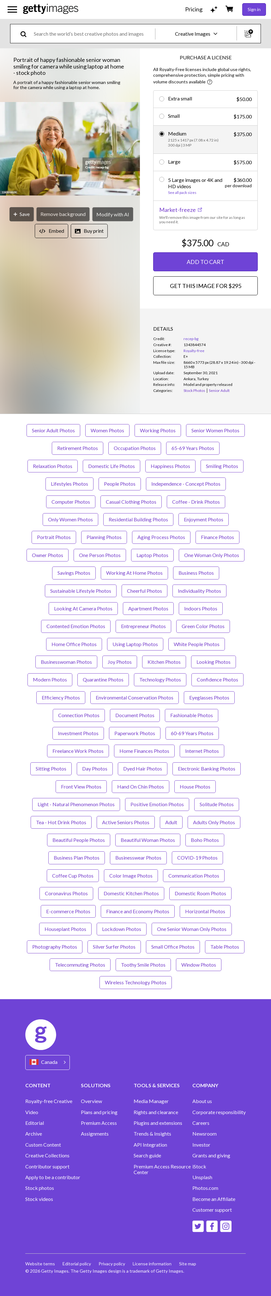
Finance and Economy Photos (137, 911)
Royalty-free (194, 350)
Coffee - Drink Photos (196, 502)
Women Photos (107, 430)
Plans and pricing (99, 1112)
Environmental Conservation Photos (134, 697)
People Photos (120, 484)
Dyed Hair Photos (142, 768)
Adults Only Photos (214, 822)
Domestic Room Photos (200, 893)
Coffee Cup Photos (72, 876)
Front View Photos (81, 786)
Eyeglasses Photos (209, 697)
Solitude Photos (217, 804)
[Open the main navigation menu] (12, 9)
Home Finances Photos (144, 751)
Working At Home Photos (134, 573)
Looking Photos (213, 662)
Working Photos (158, 430)
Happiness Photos (170, 466)
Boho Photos (205, 840)
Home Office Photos (74, 644)
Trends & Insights (152, 1134)
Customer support (212, 1210)
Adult (171, 822)
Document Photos (134, 715)
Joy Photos (120, 662)
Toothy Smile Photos (143, 965)
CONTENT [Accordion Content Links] (38, 1085)
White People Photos (197, 644)
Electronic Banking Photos (206, 768)
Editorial (34, 1123)
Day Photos (94, 768)
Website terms (40, 1263)
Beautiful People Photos (78, 840)
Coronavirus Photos (66, 893)
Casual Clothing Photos (131, 502)
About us (202, 1101)
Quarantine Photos (103, 679)
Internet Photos (202, 751)
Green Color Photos (203, 626)
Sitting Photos (51, 768)
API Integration (150, 1145)
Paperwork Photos (134, 733)
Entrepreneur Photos (143, 626)
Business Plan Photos (76, 858)
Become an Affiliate (213, 1199)
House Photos (195, 786)
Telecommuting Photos (80, 965)
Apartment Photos (148, 608)
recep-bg (191, 338)
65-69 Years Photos (193, 448)
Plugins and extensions (158, 1123)
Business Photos (196, 573)
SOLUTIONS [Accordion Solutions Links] (96, 1085)
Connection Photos (78, 715)
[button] (70, 149)
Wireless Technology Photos (135, 982)
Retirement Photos (77, 448)
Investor (201, 1145)
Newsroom (204, 1134)
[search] (26, 33)
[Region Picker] (47, 1062)
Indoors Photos (200, 608)
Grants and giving (211, 1155)
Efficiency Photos (61, 697)
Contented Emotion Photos (75, 626)
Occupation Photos (135, 448)
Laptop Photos (152, 555)
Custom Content (43, 1145)
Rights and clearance (156, 1112)
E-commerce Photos (68, 911)
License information (152, 1263)
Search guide (147, 1155)
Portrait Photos (54, 537)
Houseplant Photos (65, 929)
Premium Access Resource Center (162, 1169)
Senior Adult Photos (53, 430)
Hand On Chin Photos (140, 786)
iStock (199, 1166)
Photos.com (205, 1188)
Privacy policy (112, 1263)
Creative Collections (47, 1155)
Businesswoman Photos (66, 662)
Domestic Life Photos (111, 466)
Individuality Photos (199, 591)
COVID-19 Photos (197, 858)
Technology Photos (160, 679)
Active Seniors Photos (125, 822)
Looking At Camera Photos (83, 608)
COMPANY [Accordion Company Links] (205, 1085)
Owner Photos (47, 555)
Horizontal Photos (205, 911)
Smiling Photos (222, 466)
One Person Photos (100, 555)
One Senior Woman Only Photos (191, 929)
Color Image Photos (131, 876)
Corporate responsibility (219, 1112)
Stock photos (39, 1188)
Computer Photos (70, 502)
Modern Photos (50, 679)
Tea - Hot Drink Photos (61, 822)
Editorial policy (77, 1263)
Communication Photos (193, 876)
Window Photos (198, 965)
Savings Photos (73, 573)
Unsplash (202, 1177)
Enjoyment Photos (203, 519)
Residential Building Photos (138, 519)
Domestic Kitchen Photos (131, 893)
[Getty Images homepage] (50, 9)
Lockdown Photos (121, 929)
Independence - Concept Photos (185, 484)
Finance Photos (217, 537)
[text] (93, 33)
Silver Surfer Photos (114, 947)
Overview (91, 1101)
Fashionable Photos (191, 715)
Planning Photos (104, 537)
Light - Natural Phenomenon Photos (76, 804)
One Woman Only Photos (211, 555)
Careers (200, 1123)
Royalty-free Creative (48, 1101)
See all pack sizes (182, 192)
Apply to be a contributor (52, 1177)
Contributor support (47, 1166)
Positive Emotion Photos (157, 804)
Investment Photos (78, 733)
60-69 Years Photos (192, 733)
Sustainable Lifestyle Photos (80, 591)
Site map (187, 1263)
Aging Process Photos (161, 537)
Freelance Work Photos (78, 751)
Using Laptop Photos (135, 644)
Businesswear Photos (138, 858)
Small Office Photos (173, 947)
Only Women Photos (70, 519)
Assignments (95, 1134)
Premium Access (99, 1123)
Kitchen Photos (164, 662)
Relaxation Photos (52, 466)
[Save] (21, 214)
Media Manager (151, 1101)
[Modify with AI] (112, 214)
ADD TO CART (205, 261)
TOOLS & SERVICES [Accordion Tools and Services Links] (157, 1085)
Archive (33, 1134)
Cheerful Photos (144, 591)
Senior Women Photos (215, 430)
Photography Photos (54, 947)
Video (31, 1112)
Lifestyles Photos (69, 484)
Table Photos (224, 947)
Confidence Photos (217, 679)
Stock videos (39, 1199)
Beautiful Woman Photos (148, 840)
